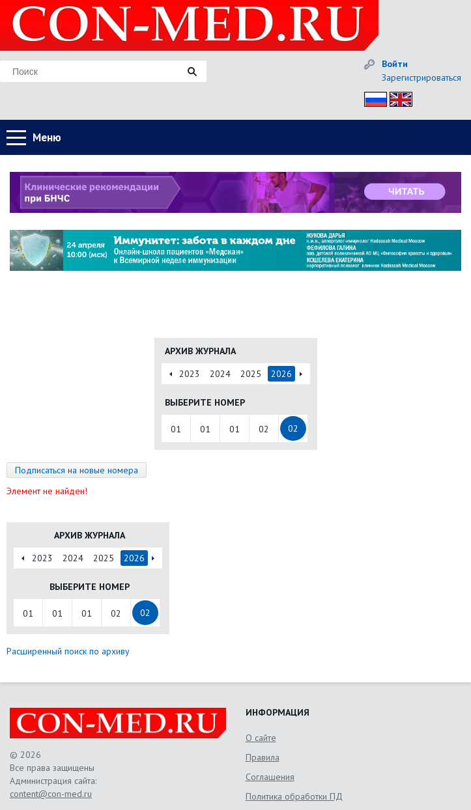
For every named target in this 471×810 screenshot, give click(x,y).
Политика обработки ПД (294, 796)
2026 (281, 374)
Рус (371, 97)
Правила (262, 757)
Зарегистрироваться (421, 77)
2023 (189, 374)
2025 (250, 374)
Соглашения (270, 777)
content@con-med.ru (51, 794)
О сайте (261, 738)
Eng (397, 97)
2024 (220, 374)
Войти (395, 63)
